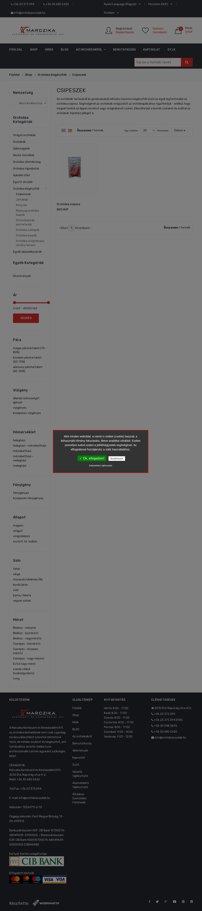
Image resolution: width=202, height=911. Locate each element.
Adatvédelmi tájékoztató (100, 465)
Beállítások (116, 458)
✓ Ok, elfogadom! (91, 458)
